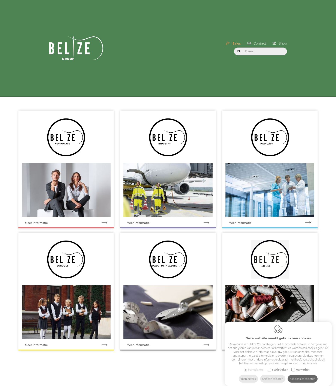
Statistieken (280, 365)
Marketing (302, 365)
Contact (260, 42)
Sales (236, 42)
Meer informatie (69, 220)
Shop (283, 42)
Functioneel (256, 365)
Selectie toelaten (272, 374)
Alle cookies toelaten (302, 374)
